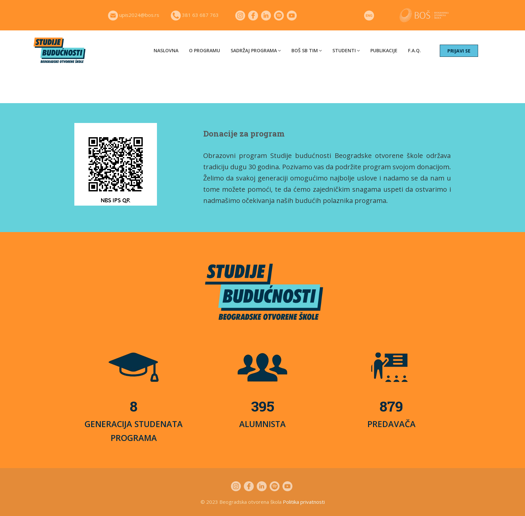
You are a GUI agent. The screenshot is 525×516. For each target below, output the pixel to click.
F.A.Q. (414, 50)
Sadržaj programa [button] (256, 50)
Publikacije (383, 50)
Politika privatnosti (304, 501)
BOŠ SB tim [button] (306, 50)
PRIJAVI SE (458, 51)
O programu (204, 50)
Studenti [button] (346, 50)
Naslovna (166, 50)
